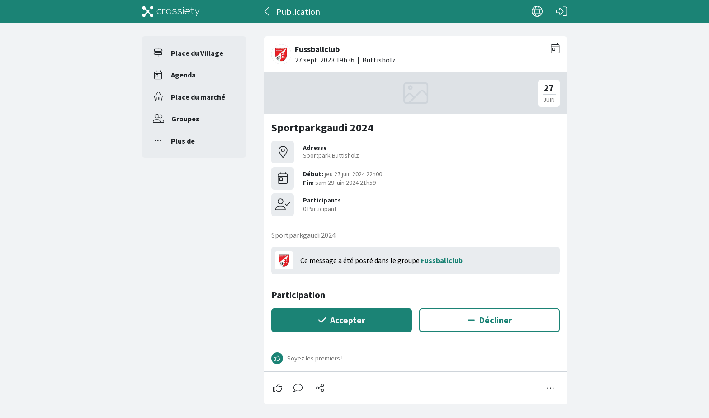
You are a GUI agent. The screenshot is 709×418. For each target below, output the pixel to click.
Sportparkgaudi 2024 (322, 127)
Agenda (183, 74)
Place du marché (198, 96)
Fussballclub (442, 260)
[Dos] (267, 11)
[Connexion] (561, 11)
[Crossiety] (171, 11)
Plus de (183, 140)
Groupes (185, 118)
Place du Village (197, 53)
